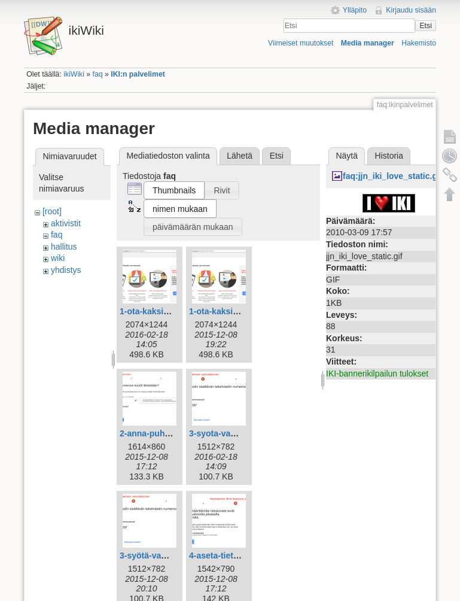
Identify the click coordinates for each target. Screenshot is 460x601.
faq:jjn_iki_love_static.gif (393, 176)
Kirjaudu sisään (411, 10)
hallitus (64, 246)
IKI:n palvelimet (138, 74)
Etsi (425, 26)
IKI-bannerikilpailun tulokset (377, 373)
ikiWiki (73, 74)
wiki (58, 258)
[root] (52, 211)
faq (98, 74)
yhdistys (66, 270)
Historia (389, 155)
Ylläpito (355, 10)
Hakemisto (418, 43)
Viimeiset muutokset (300, 43)
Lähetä (239, 155)
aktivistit (66, 223)
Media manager (367, 43)
